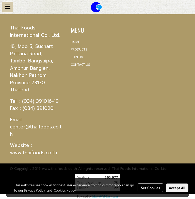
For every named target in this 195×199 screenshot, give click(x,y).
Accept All (177, 187)
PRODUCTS (79, 49)
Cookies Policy (65, 190)
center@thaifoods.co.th (36, 130)
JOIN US (77, 57)
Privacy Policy (34, 190)
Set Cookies (150, 187)
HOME (75, 42)
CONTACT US (80, 65)
